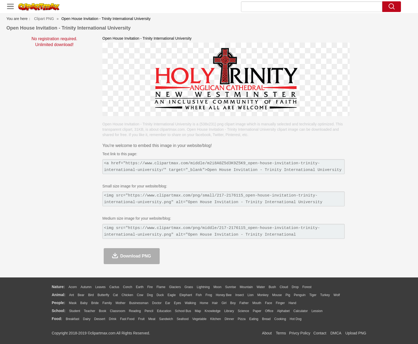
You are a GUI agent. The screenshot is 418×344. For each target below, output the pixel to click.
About (267, 333)
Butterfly (103, 295)
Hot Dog (296, 319)
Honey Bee (223, 295)
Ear (167, 303)
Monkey (262, 295)
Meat (151, 319)
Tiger (312, 295)
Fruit (141, 319)
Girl (224, 303)
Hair (215, 303)
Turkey (325, 295)
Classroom (117, 311)
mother (120, 303)
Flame (160, 287)
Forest (306, 287)
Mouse (277, 295)
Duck (160, 295)
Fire (150, 287)
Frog (209, 295)
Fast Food (127, 319)
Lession (316, 311)
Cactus (114, 287)
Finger (280, 303)
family (107, 303)
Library (229, 311)
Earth (140, 287)
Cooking (280, 319)
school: (58, 311)
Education (164, 311)
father (244, 303)
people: (58, 303)
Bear (81, 295)
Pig (288, 295)
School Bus (183, 311)
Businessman (138, 303)
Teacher (89, 311)
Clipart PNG (44, 19)
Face (268, 303)
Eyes (177, 303)
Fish (199, 295)
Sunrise (230, 287)
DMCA (335, 333)
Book (102, 311)
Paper (257, 311)
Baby (83, 303)
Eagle (171, 295)
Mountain (246, 287)
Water (260, 287)
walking (190, 303)
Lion (251, 295)
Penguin (300, 295)
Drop (295, 287)
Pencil (148, 311)
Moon (218, 287)
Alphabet (283, 311)
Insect (239, 295)
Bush (272, 287)
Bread (266, 319)
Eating (253, 319)
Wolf (336, 295)
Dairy (86, 319)
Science (243, 311)
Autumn (86, 287)
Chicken (127, 295)
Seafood (183, 319)
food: (57, 319)
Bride (95, 303)
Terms (281, 333)
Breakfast (72, 319)
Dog (150, 295)
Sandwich (166, 319)
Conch (127, 287)
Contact (320, 333)
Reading (135, 311)
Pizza (242, 319)
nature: (58, 287)
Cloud (284, 287)
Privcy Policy (299, 333)
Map (198, 311)
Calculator (301, 311)
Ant (71, 295)
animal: (58, 295)
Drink (112, 319)
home (204, 303)
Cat (115, 295)
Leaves (100, 287)
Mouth (256, 303)
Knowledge (212, 311)
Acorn (73, 287)
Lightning (203, 287)
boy (233, 303)
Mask (73, 303)
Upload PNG (355, 333)
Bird (91, 295)
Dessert (99, 319)
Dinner (229, 319)
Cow (140, 295)
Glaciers (175, 287)
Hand (292, 303)
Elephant (185, 295)
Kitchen (215, 319)
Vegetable (199, 319)
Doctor (157, 303)
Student (74, 311)
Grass (188, 287)
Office (269, 311)
